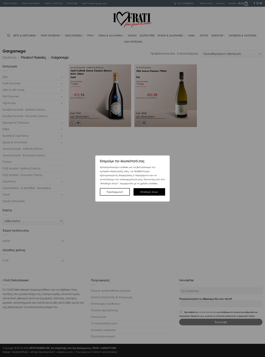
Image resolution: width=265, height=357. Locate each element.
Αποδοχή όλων (149, 191)
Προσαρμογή (115, 191)
